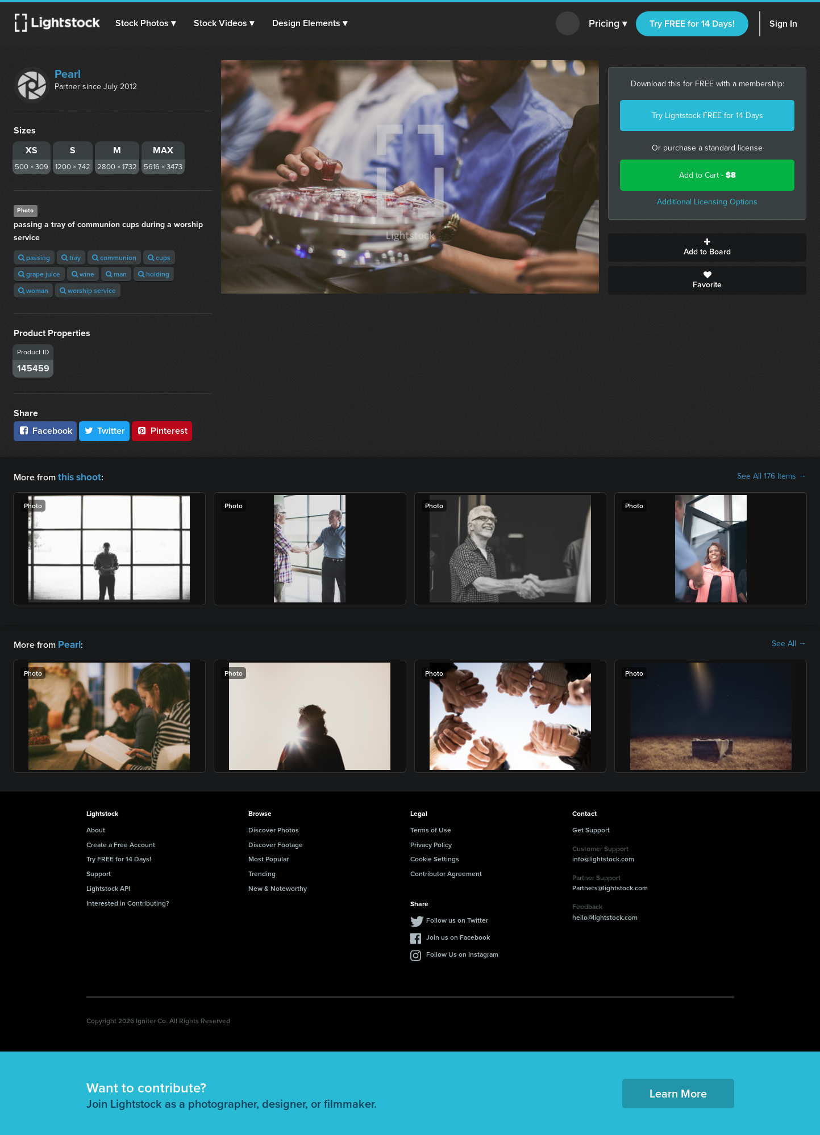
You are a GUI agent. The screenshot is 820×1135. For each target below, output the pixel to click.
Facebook (45, 430)
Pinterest (162, 430)
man (116, 274)
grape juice (39, 274)
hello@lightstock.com (605, 915)
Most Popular (268, 856)
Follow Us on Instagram (462, 952)
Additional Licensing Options (707, 202)
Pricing (608, 23)
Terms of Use (430, 827)
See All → (789, 642)
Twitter (105, 430)
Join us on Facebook (458, 935)
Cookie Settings (434, 856)
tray (71, 257)
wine (83, 274)
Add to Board (707, 247)
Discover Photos (273, 827)
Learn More (678, 1091)
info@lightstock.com (603, 856)
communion (114, 257)
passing (34, 257)
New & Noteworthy (277, 886)
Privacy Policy (431, 842)
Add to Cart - (707, 175)
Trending (262, 871)
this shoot (78, 476)
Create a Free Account (120, 842)
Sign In (783, 23)
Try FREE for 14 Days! (692, 23)
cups (159, 257)
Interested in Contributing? (127, 901)
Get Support (591, 827)
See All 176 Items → (771, 476)
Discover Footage (275, 842)
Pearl (68, 73)
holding (153, 274)
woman (33, 290)
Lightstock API (108, 886)
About (95, 827)
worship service (88, 290)
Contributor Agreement (446, 871)
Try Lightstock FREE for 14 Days (707, 116)
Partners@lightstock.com (610, 885)
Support (98, 871)
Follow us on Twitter (457, 918)
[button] (147, 23)
